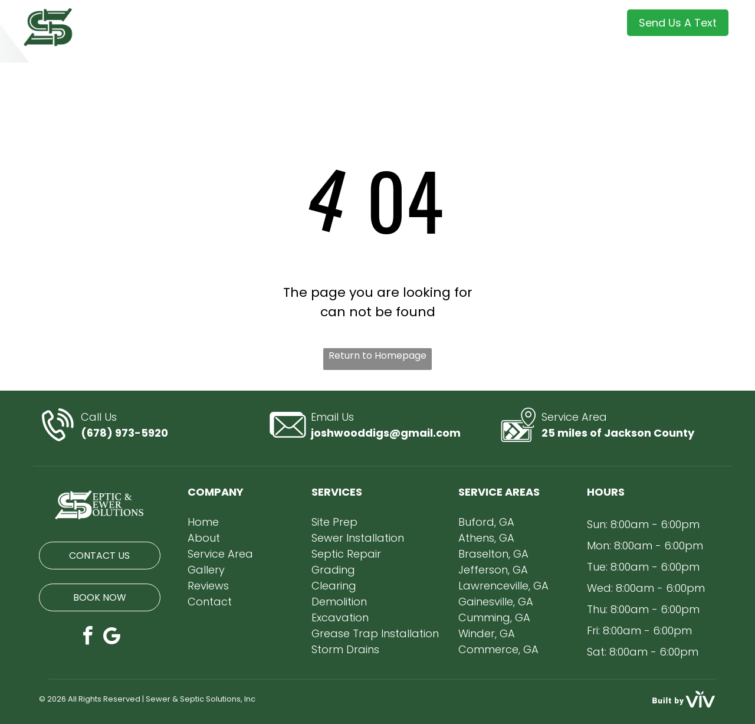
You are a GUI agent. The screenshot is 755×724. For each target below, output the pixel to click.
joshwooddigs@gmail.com (386, 432)
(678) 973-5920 (124, 432)
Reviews (208, 585)
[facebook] (87, 637)
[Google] (111, 637)
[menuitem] (184, 26)
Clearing (333, 585)
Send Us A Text (678, 22)
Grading (333, 569)
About (204, 537)
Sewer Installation (357, 537)
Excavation (340, 617)
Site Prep (334, 522)
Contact (210, 601)
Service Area (220, 553)
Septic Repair (346, 553)
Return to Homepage (377, 355)
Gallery (206, 569)
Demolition (339, 601)
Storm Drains (345, 649)
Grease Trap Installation (375, 633)
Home (203, 522)
